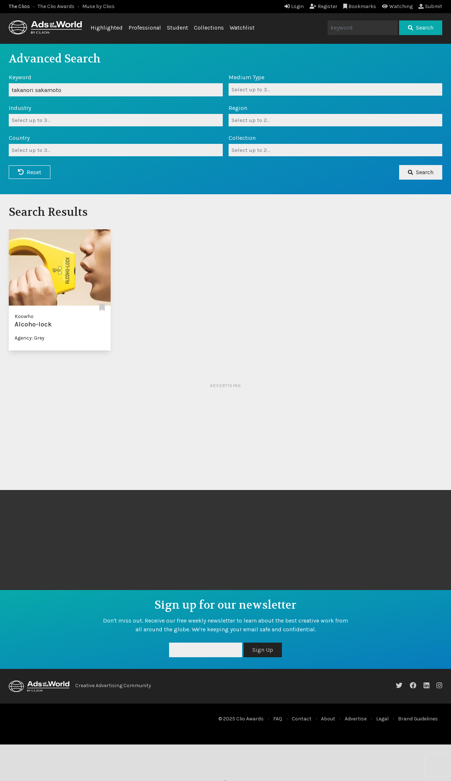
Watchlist (242, 27)
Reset (29, 172)
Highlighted (107, 27)
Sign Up (262, 649)
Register (323, 6)
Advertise (356, 719)
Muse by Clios (98, 6)
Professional (145, 27)
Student (177, 27)
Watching (397, 6)
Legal (382, 719)
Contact (302, 719)
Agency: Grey (30, 338)
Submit (430, 6)
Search (420, 27)
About (328, 719)
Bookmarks (360, 6)
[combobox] (336, 89)
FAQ (277, 719)
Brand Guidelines (418, 719)
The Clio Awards (56, 6)
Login (294, 6)
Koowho (24, 316)
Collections (209, 27)
